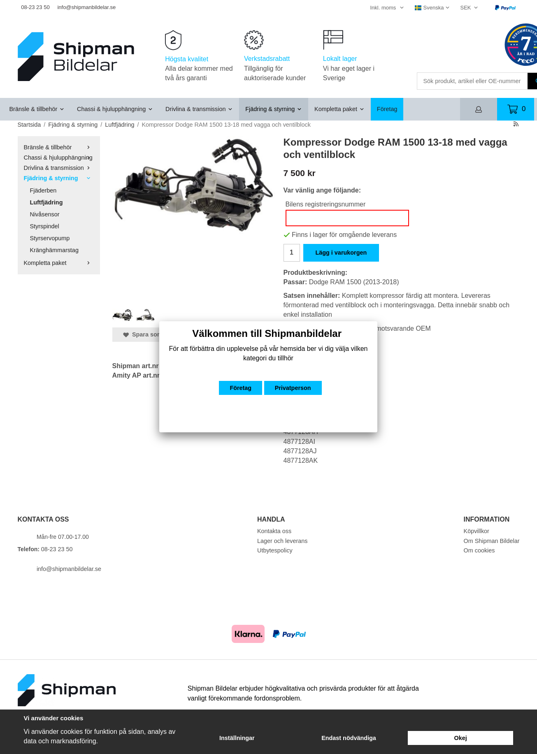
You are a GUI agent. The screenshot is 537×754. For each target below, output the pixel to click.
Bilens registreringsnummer (326, 204)
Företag (387, 109)
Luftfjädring (46, 202)
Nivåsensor (45, 214)
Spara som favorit (152, 334)
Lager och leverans (282, 541)
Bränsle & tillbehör (37, 109)
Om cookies (479, 550)
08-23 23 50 (35, 7)
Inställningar (237, 738)
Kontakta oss (274, 531)
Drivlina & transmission (199, 109)
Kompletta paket (339, 109)
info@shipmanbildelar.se (86, 7)
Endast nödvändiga (348, 738)
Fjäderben (43, 190)
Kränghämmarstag (54, 250)
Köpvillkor (476, 531)
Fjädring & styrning (273, 109)
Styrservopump (50, 238)
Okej (460, 738)
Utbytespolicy (275, 550)
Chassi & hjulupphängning (115, 109)
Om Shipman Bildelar (492, 541)
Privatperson (293, 388)
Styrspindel (44, 226)
